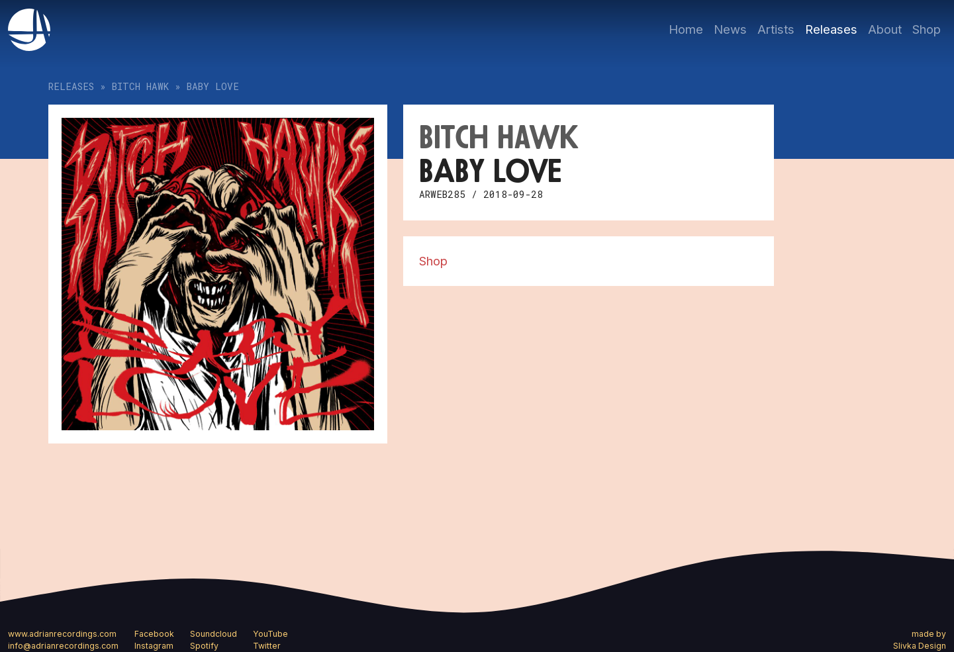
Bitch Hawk (140, 86)
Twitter (267, 646)
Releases (831, 29)
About (885, 29)
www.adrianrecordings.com (62, 634)
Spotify (204, 646)
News (730, 29)
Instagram (153, 646)
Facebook (154, 634)
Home (686, 29)
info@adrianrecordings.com (63, 646)
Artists (775, 29)
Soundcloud (213, 634)
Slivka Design (919, 646)
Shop (926, 29)
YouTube (270, 634)
